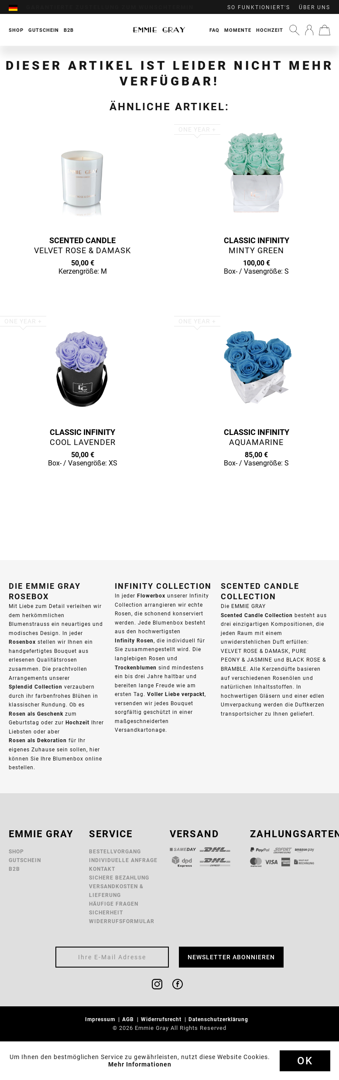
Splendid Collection (35, 686)
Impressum (101, 1019)
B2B (14, 869)
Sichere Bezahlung (119, 877)
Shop (16, 851)
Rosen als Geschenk (36, 713)
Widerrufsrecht (162, 1019)
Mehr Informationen (139, 1064)
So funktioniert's (258, 7)
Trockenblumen (136, 667)
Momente (237, 30)
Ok (305, 1061)
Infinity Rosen (134, 640)
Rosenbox (22, 641)
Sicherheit (106, 912)
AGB (129, 1019)
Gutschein (25, 860)
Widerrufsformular (121, 921)
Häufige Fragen (113, 903)
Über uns (314, 7)
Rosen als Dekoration (38, 740)
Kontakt (102, 869)
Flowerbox (151, 595)
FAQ (214, 30)
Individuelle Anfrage (123, 860)
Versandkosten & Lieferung (116, 890)
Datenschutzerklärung (219, 1019)
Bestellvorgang (115, 851)
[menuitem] (17, 7)
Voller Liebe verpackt (176, 694)
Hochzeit (269, 30)
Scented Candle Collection (257, 615)
